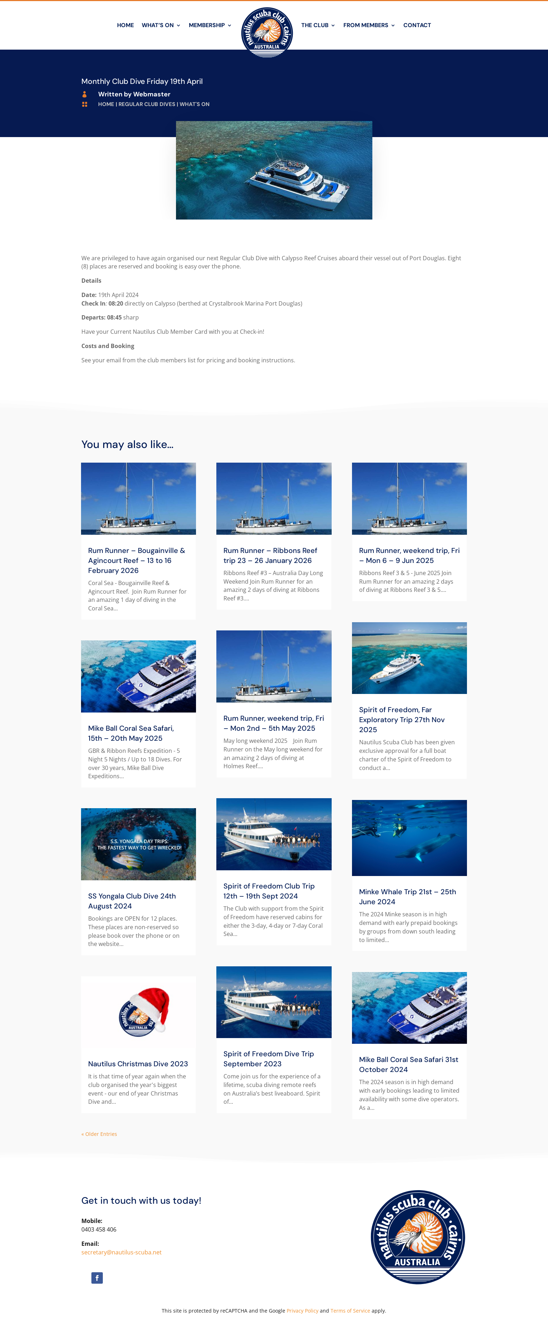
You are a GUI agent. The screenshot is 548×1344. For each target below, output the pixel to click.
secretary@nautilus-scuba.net (121, 1252)
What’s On (158, 25)
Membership (207, 25)
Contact (417, 25)
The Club (314, 25)
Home (125, 25)
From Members (365, 25)
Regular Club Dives (147, 104)
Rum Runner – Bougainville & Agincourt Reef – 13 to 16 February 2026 (136, 560)
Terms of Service (350, 1310)
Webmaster (151, 94)
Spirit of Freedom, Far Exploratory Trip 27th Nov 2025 (402, 719)
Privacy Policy (302, 1310)
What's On (195, 104)
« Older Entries (99, 1134)
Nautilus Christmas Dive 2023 (138, 1063)
